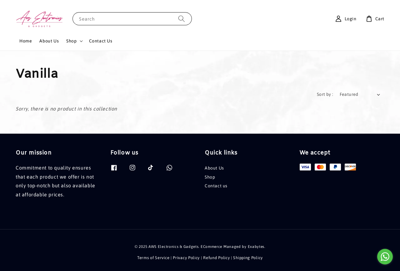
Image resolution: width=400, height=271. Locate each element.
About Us (49, 40)
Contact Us (100, 40)
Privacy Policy (186, 257)
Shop (71, 40)
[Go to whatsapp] (385, 256)
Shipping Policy (248, 257)
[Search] (182, 18)
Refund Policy (216, 257)
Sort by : (325, 94)
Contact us (216, 185)
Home (25, 40)
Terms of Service (153, 257)
